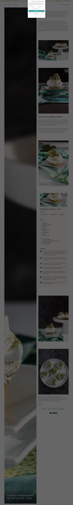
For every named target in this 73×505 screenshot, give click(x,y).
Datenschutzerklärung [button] (37, 16)
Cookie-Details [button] (32, 16)
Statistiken (40, 6)
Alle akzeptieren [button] (36, 11)
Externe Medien (36, 8)
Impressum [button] (41, 16)
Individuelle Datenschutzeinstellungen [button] (36, 15)
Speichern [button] (36, 13)
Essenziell (32, 6)
